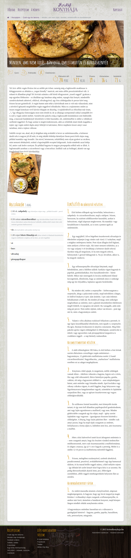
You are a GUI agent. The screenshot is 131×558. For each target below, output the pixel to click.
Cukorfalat (11, 545)
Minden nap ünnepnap (16, 537)
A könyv (35, 10)
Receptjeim (23, 10)
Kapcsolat (117, 10)
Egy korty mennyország (16, 548)
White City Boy (43, 547)
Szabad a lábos (13, 540)
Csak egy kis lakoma (31, 17)
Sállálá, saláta (12, 543)
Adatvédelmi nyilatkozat (100, 533)
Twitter (39, 544)
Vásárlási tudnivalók (117, 533)
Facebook (41, 542)
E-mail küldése (43, 539)
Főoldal (11, 10)
